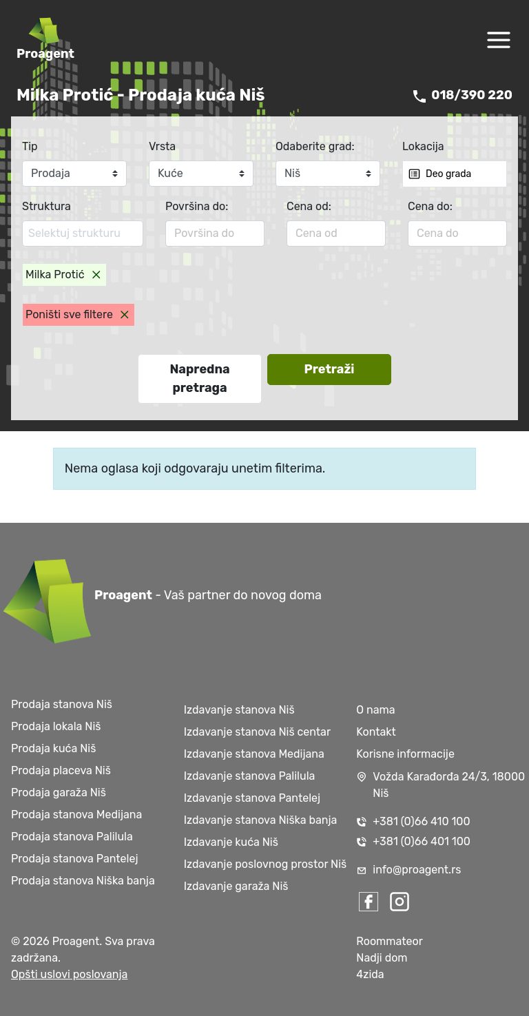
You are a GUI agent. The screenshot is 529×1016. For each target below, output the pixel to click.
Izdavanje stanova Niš (239, 709)
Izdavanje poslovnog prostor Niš (265, 864)
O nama (375, 709)
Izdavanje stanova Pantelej (252, 798)
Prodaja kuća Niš (53, 748)
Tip (30, 146)
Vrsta (162, 146)
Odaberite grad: (315, 146)
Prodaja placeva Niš (61, 770)
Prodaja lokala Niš (56, 726)
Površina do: (196, 206)
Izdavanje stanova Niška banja (261, 820)
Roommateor (389, 941)
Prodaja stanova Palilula (72, 836)
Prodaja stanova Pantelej (74, 858)
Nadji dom (381, 957)
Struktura (46, 206)
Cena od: (309, 206)
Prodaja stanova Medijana (76, 814)
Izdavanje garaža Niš (236, 886)
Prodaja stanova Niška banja (83, 880)
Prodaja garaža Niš (58, 792)
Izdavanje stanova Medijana (254, 753)
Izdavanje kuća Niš (231, 842)
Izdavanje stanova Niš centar (257, 731)
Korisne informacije (405, 753)
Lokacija (423, 146)
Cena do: (430, 206)
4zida (370, 974)
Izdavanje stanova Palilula (249, 775)
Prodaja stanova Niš (61, 704)
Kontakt (376, 731)
